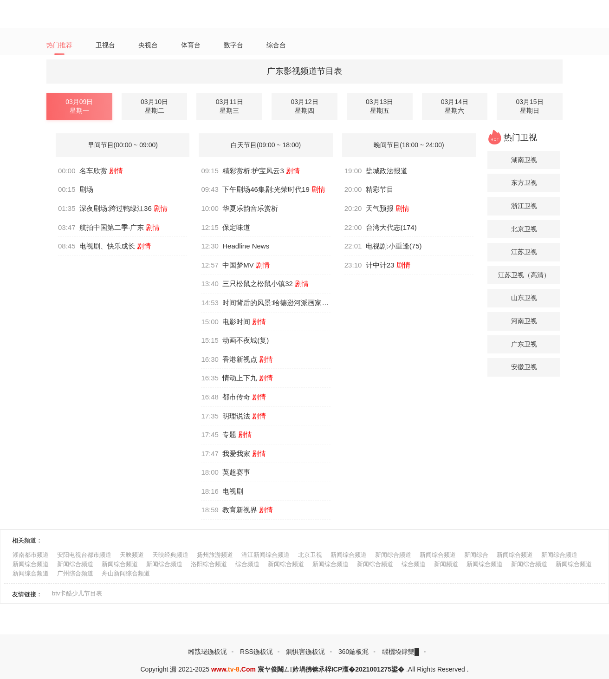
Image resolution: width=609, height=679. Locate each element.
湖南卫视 (524, 159)
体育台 (196, 45)
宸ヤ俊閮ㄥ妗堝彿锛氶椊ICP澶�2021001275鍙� (331, 669)
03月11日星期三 (229, 106)
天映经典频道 (170, 554)
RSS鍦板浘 (256, 651)
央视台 (152, 45)
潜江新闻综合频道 (265, 554)
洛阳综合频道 (209, 564)
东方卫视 (524, 182)
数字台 (240, 45)
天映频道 (132, 554)
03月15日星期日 (529, 106)
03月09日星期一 (79, 106)
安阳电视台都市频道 (84, 554)
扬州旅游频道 (215, 554)
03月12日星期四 (304, 106)
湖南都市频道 (31, 554)
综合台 (284, 45)
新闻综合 (476, 554)
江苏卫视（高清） (524, 275)
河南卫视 (524, 321)
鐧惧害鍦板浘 (305, 651)
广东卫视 (524, 344)
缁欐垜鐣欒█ (400, 651)
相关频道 (24, 540)
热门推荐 (60, 45)
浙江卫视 (524, 205)
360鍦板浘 (353, 651)
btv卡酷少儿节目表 (77, 593)
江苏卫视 (524, 251)
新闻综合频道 (348, 554)
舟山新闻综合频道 (126, 573)
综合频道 (247, 564)
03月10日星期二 (154, 106)
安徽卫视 (524, 367)
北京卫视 (524, 229)
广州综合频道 (75, 573)
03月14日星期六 (454, 106)
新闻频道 (446, 564)
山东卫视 (524, 297)
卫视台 (107, 45)
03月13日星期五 (379, 106)
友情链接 (24, 594)
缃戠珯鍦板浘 (207, 651)
